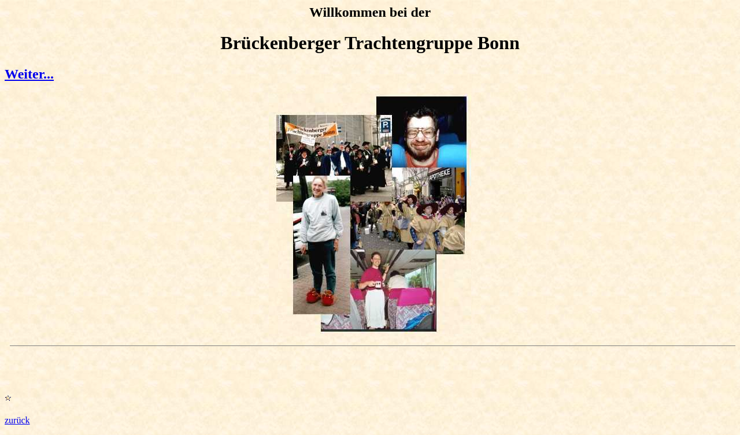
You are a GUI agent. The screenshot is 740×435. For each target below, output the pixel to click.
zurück (17, 420)
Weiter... (29, 73)
